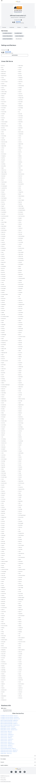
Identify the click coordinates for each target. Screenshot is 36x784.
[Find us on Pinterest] (16, 772)
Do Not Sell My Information (6, 781)
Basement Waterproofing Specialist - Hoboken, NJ (9, 723)
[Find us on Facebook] (11, 772)
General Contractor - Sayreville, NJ (6, 745)
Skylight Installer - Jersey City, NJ (6, 753)
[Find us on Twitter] (20, 772)
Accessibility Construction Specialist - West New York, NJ (10, 718)
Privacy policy (3, 779)
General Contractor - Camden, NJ (6, 732)
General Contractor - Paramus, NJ (6, 742)
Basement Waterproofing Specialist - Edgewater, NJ (9, 720)
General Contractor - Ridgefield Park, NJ (7, 743)
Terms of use (3, 777)
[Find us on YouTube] (25, 772)
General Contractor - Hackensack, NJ (7, 739)
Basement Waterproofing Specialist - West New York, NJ (10, 725)
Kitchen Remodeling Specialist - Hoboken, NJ (8, 748)
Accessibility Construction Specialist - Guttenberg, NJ (10, 717)
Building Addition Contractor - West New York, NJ (9, 729)
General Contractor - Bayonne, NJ (6, 731)
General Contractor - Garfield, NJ (6, 737)
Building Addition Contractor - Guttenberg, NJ (8, 728)
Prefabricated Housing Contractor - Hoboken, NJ (9, 751)
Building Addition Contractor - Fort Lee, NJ (8, 726)
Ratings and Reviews (8, 45)
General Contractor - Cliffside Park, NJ (7, 734)
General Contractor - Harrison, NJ (6, 740)
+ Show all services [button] (19, 38)
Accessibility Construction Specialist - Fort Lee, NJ (9, 715)
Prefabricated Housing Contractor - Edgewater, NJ (9, 750)
